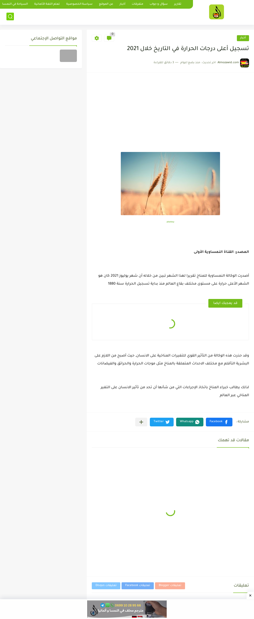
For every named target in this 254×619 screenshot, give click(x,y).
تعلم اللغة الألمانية (47, 4)
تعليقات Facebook (137, 585)
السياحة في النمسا (15, 4)
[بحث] (10, 16)
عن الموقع (106, 4)
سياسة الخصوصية (79, 4)
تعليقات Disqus (106, 585)
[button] (219, 422)
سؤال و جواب (159, 4)
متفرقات (137, 4)
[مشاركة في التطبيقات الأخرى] (141, 422)
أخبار (122, 4)
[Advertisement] (170, 114)
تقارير (177, 4)
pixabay (170, 222)
